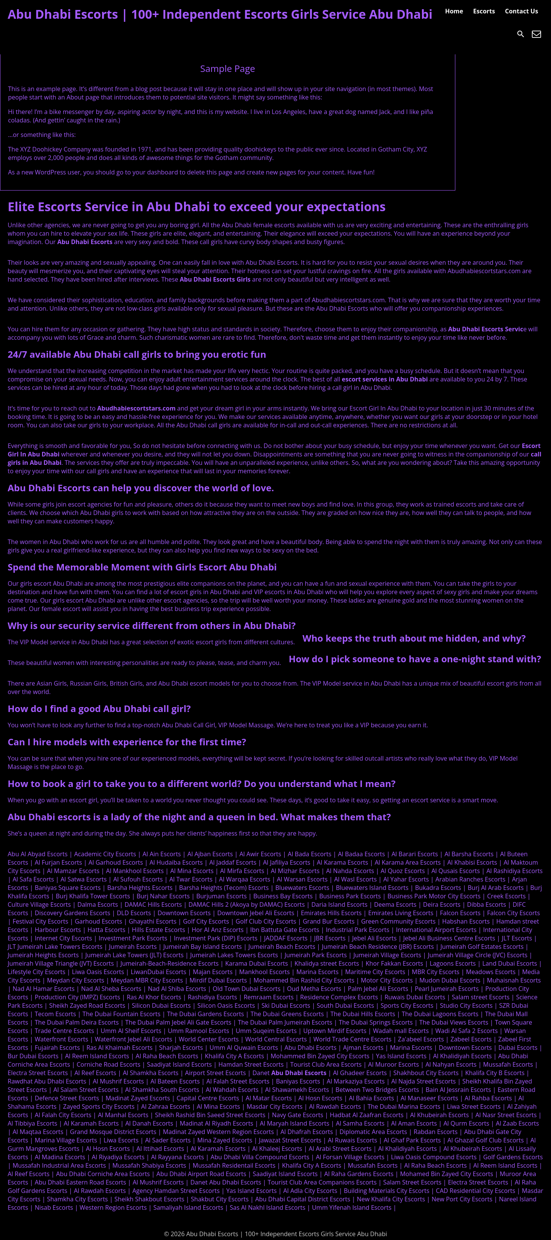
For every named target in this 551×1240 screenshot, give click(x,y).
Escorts (484, 11)
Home (454, 11)
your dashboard (155, 172)
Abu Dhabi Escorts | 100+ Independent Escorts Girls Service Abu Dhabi (220, 14)
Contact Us (521, 11)
